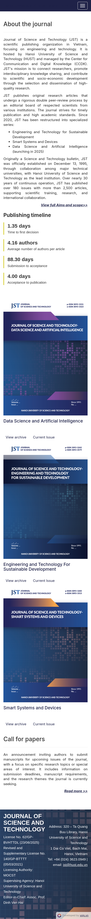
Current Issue (44, 437)
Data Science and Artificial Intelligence (43, 421)
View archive (16, 437)
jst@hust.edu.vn (75, 865)
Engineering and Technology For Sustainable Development (36, 567)
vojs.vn (84, 915)
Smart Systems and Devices (32, 707)
